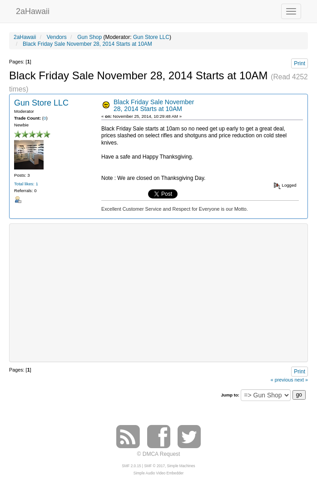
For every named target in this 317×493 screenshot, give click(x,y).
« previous (282, 379)
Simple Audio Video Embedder (158, 473)
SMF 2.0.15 (131, 466)
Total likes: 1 (26, 183)
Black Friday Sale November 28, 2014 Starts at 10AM (154, 105)
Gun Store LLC (151, 37)
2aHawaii (33, 10)
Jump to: (230, 394)
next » (301, 379)
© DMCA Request (158, 454)
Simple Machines (181, 466)
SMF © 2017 (154, 466)
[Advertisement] (165, 291)
